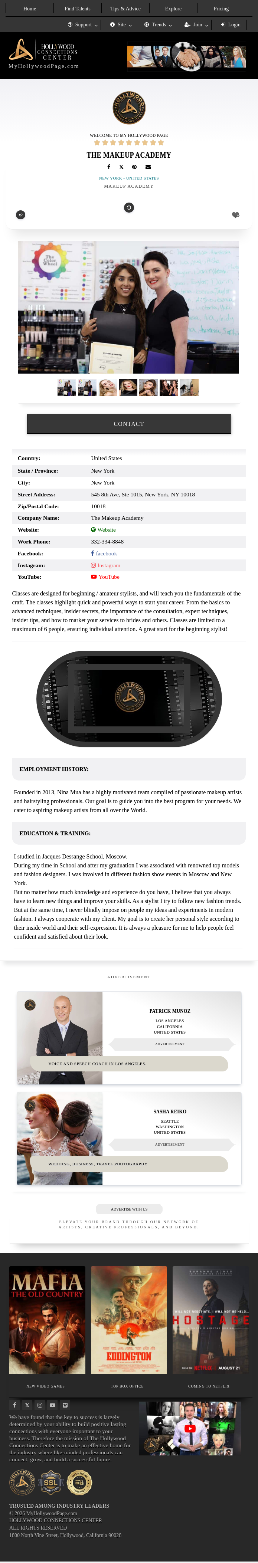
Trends (155, 24)
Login (231, 24)
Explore (173, 9)
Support (80, 24)
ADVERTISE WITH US (129, 1210)
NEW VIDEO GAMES (45, 1387)
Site (118, 24)
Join (193, 24)
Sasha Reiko (169, 1112)
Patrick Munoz (169, 1011)
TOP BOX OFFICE (127, 1387)
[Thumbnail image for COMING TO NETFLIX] (211, 1321)
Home (29, 9)
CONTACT (129, 424)
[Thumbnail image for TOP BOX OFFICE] (129, 1321)
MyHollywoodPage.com (44, 66)
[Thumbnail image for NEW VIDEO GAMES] (47, 1321)
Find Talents (77, 9)
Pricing (221, 9)
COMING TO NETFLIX (209, 1387)
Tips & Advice (125, 9)
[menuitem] (29, 8)
